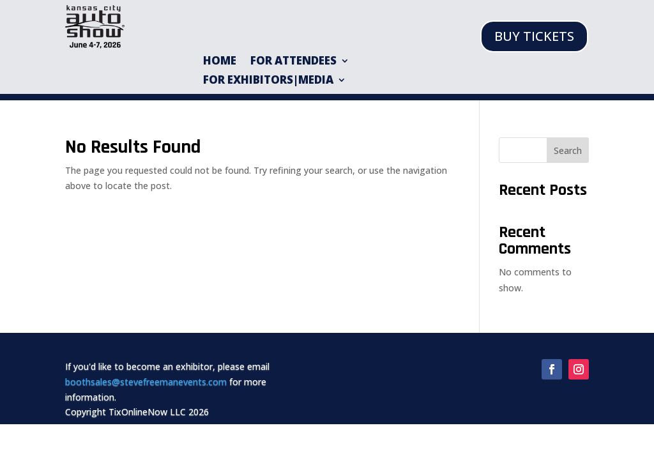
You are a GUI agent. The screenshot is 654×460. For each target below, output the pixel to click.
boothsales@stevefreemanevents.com (146, 382)
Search (568, 150)
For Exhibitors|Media (268, 81)
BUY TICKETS (534, 36)
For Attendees (293, 62)
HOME (219, 62)
